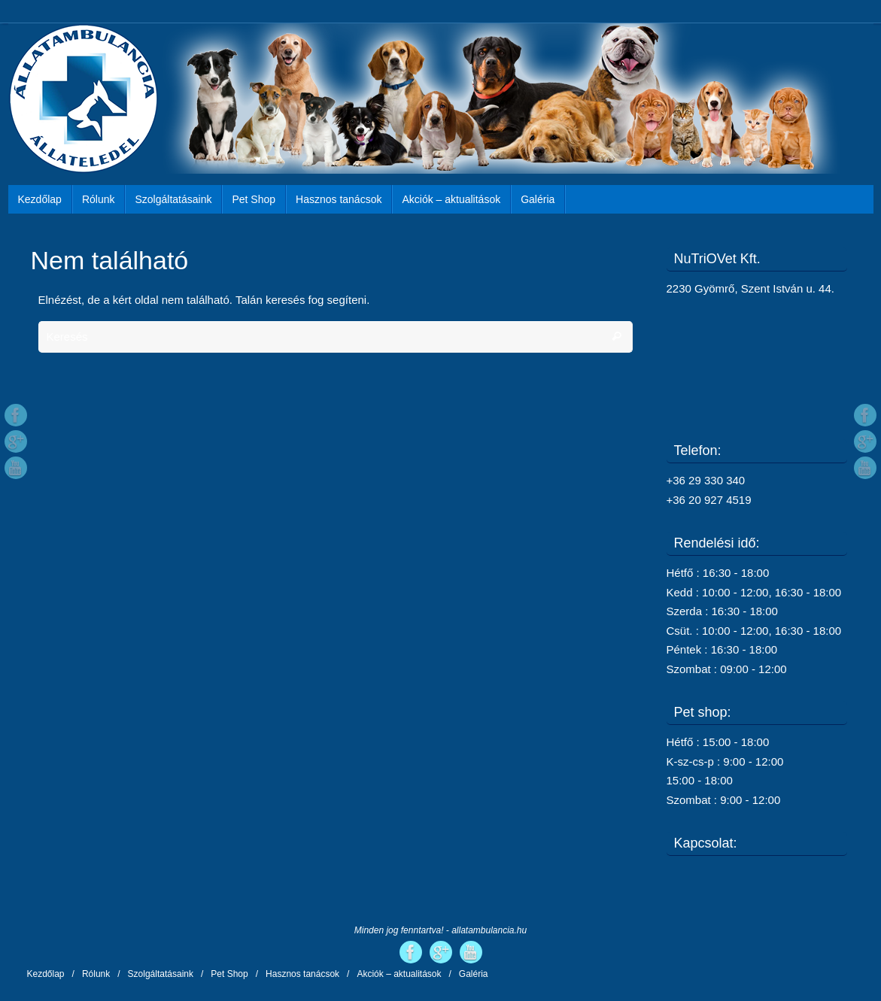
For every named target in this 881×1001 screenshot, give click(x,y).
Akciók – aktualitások (399, 974)
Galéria (473, 974)
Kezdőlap (46, 974)
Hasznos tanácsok (302, 974)
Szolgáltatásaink (160, 974)
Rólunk (96, 974)
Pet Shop (229, 974)
